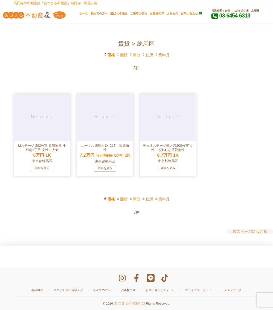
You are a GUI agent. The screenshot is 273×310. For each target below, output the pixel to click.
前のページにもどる (250, 231)
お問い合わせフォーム (160, 290)
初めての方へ (99, 13)
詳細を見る (42, 168)
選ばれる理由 (118, 13)
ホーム (83, 13)
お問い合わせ (191, 13)
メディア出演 (232, 290)
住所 (147, 55)
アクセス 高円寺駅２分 (68, 290)
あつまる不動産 (127, 303)
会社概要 (37, 290)
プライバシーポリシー (199, 290)
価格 (109, 55)
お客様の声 (157, 13)
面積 (122, 55)
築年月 (162, 55)
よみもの (172, 13)
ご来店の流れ (138, 13)
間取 (134, 55)
